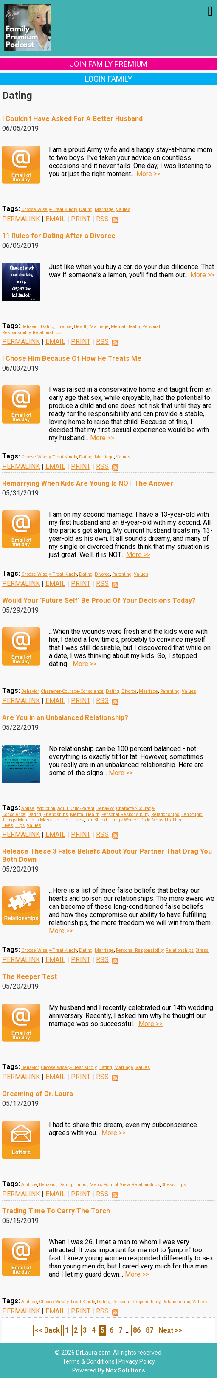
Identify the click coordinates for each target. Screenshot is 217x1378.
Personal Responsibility (125, 814)
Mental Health (125, 326)
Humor (80, 1184)
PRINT (80, 219)
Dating (86, 209)
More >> (148, 174)
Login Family (108, 78)
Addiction (46, 808)
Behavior (30, 326)
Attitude (29, 1184)
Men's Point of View (110, 1184)
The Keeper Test (29, 977)
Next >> (170, 1330)
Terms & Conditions (88, 1361)
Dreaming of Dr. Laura (37, 1094)
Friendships (55, 814)
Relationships (47, 332)
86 (137, 1330)
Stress (202, 950)
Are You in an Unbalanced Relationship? (65, 718)
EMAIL (55, 219)
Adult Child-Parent (75, 808)
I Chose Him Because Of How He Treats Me (71, 358)
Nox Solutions (125, 1370)
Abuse (27, 808)
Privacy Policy (136, 1361)
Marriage (104, 209)
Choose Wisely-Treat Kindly (49, 209)
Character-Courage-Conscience (72, 691)
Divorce (64, 326)
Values (123, 209)
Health (80, 326)
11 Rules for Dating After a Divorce (59, 236)
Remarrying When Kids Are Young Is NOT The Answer (87, 483)
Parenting (122, 574)
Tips (20, 825)
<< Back (47, 1330)
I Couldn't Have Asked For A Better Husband (72, 119)
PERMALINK (21, 219)
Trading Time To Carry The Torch (56, 1211)
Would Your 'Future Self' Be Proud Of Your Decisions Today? (99, 600)
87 (149, 1330)
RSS (102, 219)
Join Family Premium (108, 63)
